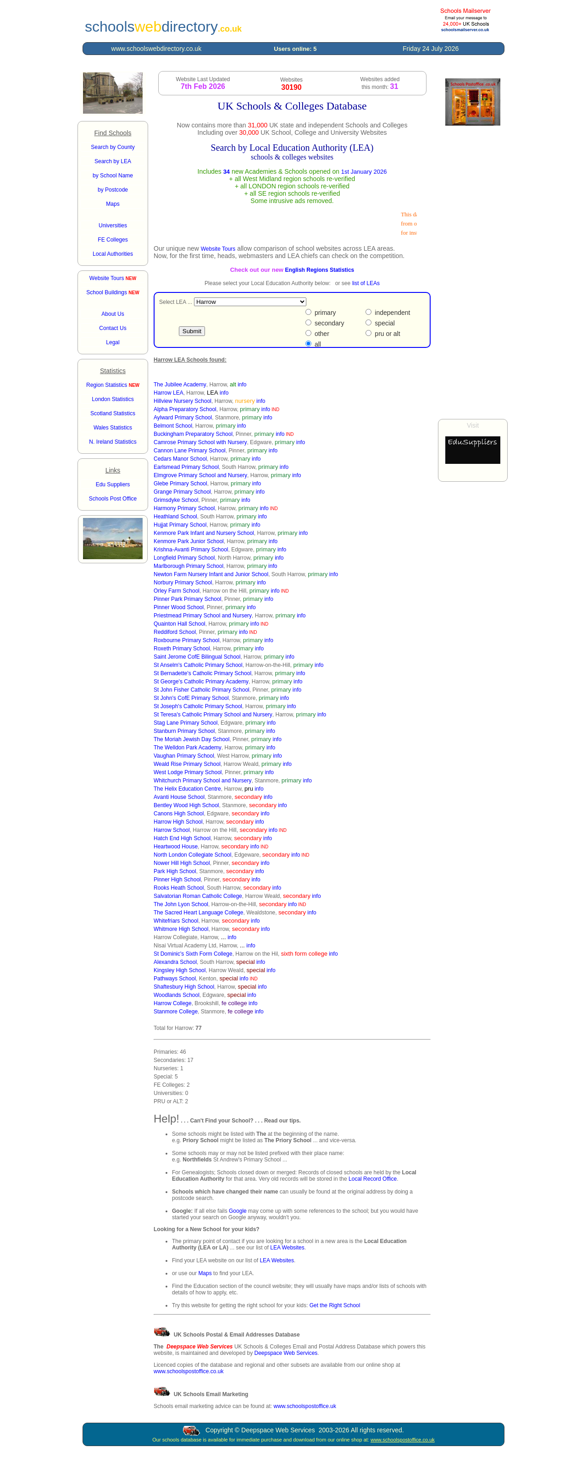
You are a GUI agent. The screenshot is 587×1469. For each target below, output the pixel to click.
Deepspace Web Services (285, 1353)
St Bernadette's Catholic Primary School (202, 673)
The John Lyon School (181, 904)
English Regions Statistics (319, 270)
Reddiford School (175, 632)
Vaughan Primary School (184, 756)
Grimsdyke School (176, 500)
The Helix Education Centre (187, 789)
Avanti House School (179, 797)
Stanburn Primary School (184, 731)
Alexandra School (175, 962)
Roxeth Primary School (182, 648)
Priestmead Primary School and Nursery (203, 615)
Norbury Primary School (183, 582)
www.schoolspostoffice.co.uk (189, 1371)
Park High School (175, 871)
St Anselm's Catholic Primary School (198, 665)
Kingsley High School (179, 970)
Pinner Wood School (179, 607)
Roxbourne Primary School (186, 640)
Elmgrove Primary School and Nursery (200, 475)
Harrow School (172, 830)
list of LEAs (366, 283)
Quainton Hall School (179, 624)
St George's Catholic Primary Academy (201, 681)
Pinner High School (177, 879)
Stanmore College (176, 1011)
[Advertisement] (472, 272)
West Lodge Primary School (188, 772)
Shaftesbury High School (184, 987)
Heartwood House (176, 846)
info (242, 384)
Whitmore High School (181, 929)
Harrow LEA (168, 393)
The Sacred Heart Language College (198, 912)
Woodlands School (176, 995)
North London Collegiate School (192, 855)
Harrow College (173, 1003)
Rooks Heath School (179, 888)
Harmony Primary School (184, 508)
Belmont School (173, 426)
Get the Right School (335, 1305)
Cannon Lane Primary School (190, 450)
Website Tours (112, 278)
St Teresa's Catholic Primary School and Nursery (213, 714)
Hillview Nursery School (182, 401)
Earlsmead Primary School (186, 467)
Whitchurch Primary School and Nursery (202, 780)
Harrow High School (178, 822)
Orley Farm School (176, 591)
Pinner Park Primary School (187, 599)
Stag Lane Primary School (185, 723)
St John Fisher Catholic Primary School (201, 690)
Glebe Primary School (180, 483)
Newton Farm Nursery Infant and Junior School (211, 574)
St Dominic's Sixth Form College (193, 954)
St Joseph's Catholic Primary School (198, 706)
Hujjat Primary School (180, 525)
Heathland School (175, 516)
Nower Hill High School (182, 863)
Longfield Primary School (184, 558)
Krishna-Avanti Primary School (191, 549)
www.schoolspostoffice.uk (304, 1406)
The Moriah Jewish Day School (191, 739)
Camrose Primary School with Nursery (200, 442)
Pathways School (175, 978)
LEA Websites (287, 1247)
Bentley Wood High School (186, 805)
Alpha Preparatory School (185, 409)
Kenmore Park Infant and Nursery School (204, 533)
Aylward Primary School (183, 417)
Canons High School (179, 813)
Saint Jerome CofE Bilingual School (197, 657)
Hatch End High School (182, 838)
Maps (204, 1273)
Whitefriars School (176, 921)
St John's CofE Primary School (191, 698)
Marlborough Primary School (188, 566)
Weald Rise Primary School (187, 764)
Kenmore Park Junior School (189, 541)
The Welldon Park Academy (188, 747)
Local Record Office (373, 1179)
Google (238, 1211)
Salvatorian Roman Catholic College (198, 896)
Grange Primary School (182, 492)
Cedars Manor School (180, 459)
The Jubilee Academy (180, 384)
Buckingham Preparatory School (193, 434)
